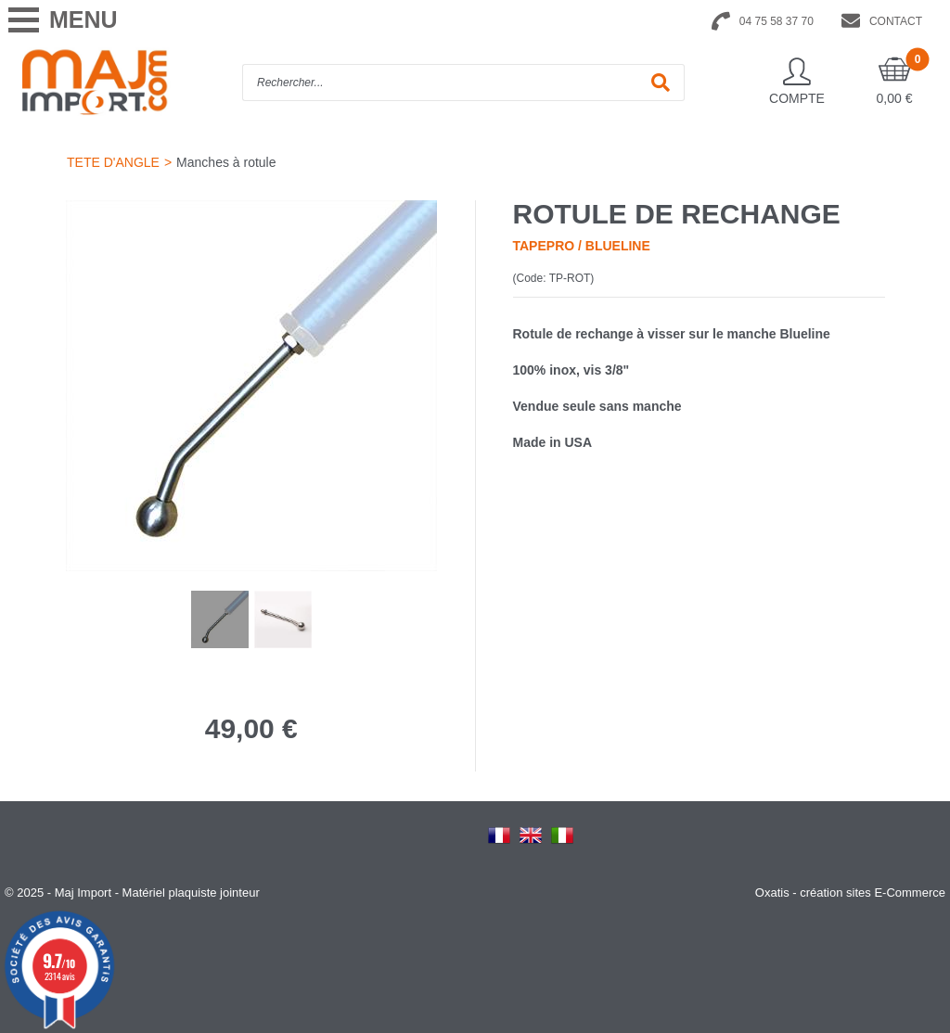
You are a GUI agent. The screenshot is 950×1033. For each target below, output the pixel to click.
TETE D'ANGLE (113, 162)
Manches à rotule (226, 162)
